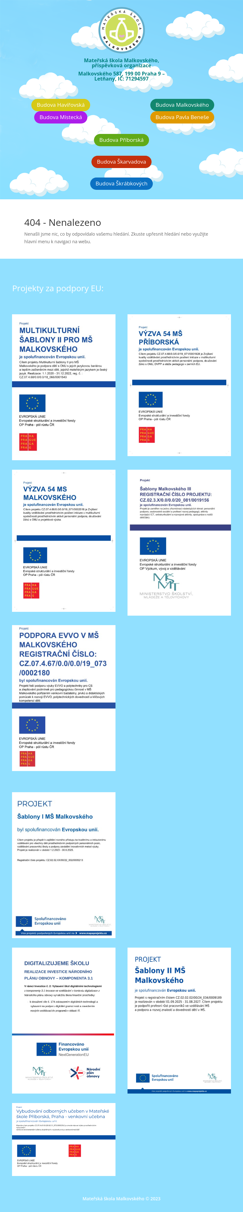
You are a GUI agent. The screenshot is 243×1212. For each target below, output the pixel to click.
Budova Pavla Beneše (182, 117)
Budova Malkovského (182, 104)
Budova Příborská (121, 139)
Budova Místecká (61, 117)
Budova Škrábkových (121, 183)
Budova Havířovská (60, 104)
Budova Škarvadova (121, 161)
